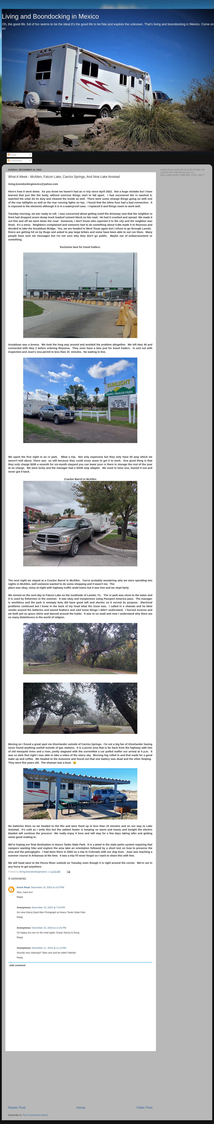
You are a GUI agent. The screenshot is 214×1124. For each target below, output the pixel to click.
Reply (20, 897)
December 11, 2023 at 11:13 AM (49, 948)
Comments (14, 160)
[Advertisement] (80, 1078)
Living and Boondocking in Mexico (50, 16)
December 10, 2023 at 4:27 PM (47, 887)
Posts (11, 154)
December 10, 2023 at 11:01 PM (49, 927)
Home (81, 1107)
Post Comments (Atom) (35, 1115)
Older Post (144, 1107)
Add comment (17, 965)
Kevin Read (23, 887)
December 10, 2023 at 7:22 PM (48, 907)
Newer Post (17, 1107)
